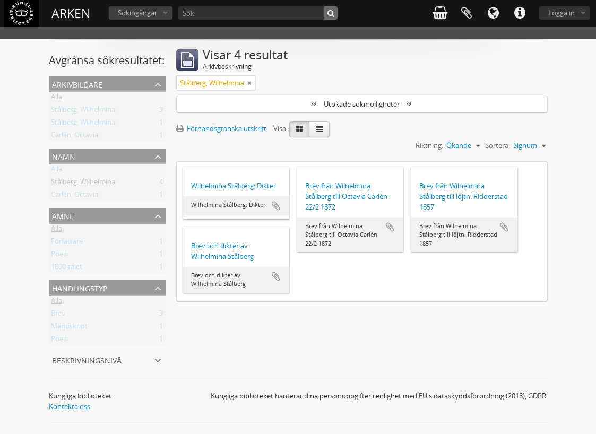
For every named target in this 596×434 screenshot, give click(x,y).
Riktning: (429, 145)
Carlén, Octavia (74, 137)
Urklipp (466, 13)
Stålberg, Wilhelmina (83, 111)
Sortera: (497, 145)
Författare (67, 243)
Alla (56, 98)
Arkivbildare (77, 83)
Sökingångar (137, 13)
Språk (493, 13)
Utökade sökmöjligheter (361, 104)
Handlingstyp (79, 287)
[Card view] (299, 129)
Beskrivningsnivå (87, 359)
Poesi (59, 256)
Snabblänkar (519, 13)
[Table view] (319, 129)
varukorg (440, 13)
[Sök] (258, 13)
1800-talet (66, 268)
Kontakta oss (69, 406)
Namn (63, 156)
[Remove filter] (249, 82)
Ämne (63, 215)
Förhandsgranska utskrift (221, 128)
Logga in (561, 13)
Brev (58, 315)
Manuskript (69, 328)
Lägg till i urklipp (276, 206)
